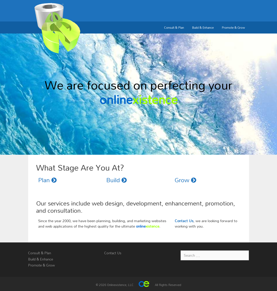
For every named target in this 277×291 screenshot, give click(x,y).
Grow (185, 180)
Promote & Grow (233, 27)
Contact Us (184, 220)
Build (116, 180)
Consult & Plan (174, 27)
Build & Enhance (203, 27)
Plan (47, 180)
